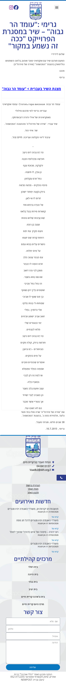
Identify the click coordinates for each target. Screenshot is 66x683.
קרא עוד (55, 516)
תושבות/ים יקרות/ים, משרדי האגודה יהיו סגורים (33, 509)
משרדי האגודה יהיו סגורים (44, 543)
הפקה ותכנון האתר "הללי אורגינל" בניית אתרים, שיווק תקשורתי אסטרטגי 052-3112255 (33, 675)
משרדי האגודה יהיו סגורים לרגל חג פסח (37, 520)
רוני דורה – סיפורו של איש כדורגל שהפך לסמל (34, 532)
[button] (56, 7)
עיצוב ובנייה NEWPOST (32, 679)
